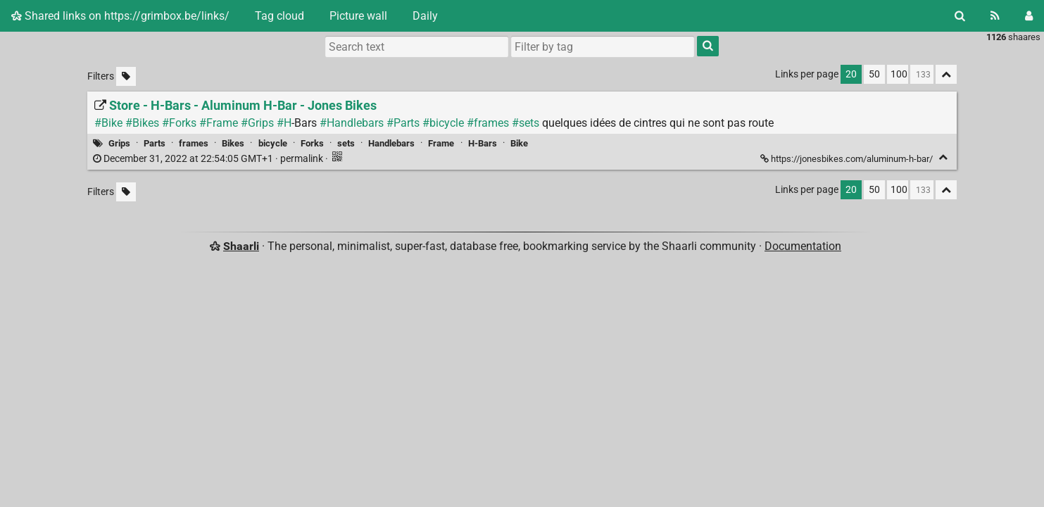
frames (193, 143)
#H (284, 123)
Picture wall (358, 16)
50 (874, 74)
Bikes (233, 143)
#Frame (218, 123)
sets (346, 143)
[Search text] (416, 46)
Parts (154, 143)
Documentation (803, 246)
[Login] (1029, 16)
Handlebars (391, 143)
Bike (519, 143)
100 (899, 74)
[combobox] (602, 46)
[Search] (959, 16)
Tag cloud (279, 16)
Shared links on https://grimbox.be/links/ (120, 16)
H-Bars (482, 143)
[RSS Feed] (995, 16)
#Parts (403, 123)
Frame (441, 143)
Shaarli (241, 246)
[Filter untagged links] (126, 76)
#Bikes (142, 123)
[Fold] (943, 157)
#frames (488, 123)
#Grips (257, 123)
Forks (312, 143)
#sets (525, 123)
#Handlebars (352, 123)
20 (851, 74)
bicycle (272, 143)
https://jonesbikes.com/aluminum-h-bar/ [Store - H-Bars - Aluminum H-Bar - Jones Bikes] (847, 159)
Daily (425, 16)
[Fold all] (946, 74)
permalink (209, 159)
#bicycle (443, 123)
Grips (119, 143)
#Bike (108, 123)
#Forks (179, 123)
